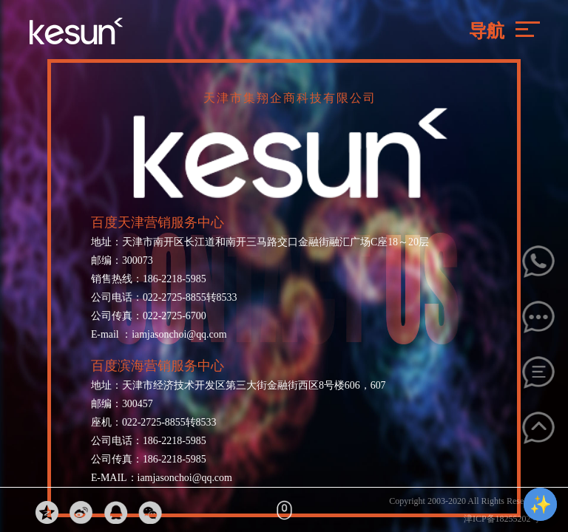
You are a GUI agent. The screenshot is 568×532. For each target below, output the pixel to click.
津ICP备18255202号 (502, 519)
